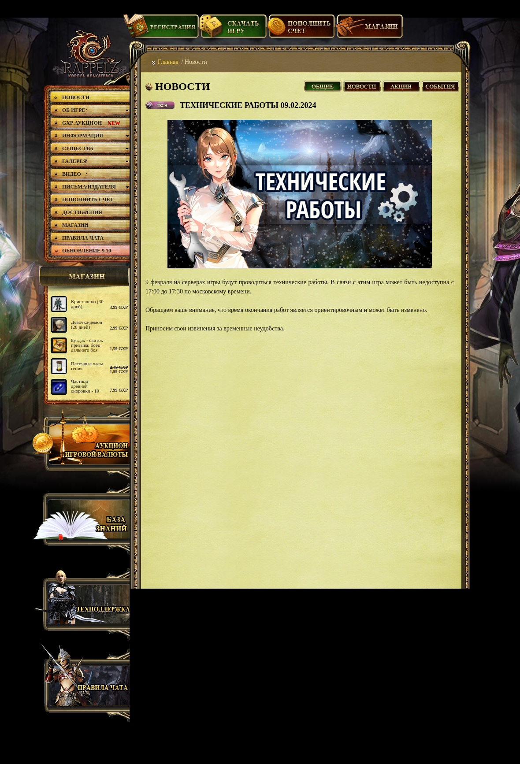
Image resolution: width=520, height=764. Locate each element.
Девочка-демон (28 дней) (86, 324)
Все (323, 85)
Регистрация (161, 29)
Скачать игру (233, 29)
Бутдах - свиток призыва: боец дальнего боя (87, 344)
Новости (362, 85)
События (440, 85)
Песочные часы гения (87, 366)
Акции (401, 85)
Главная (168, 62)
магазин (83, 276)
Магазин (369, 29)
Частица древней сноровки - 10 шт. (85, 388)
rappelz (89, 53)
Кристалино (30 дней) (87, 304)
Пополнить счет (301, 29)
